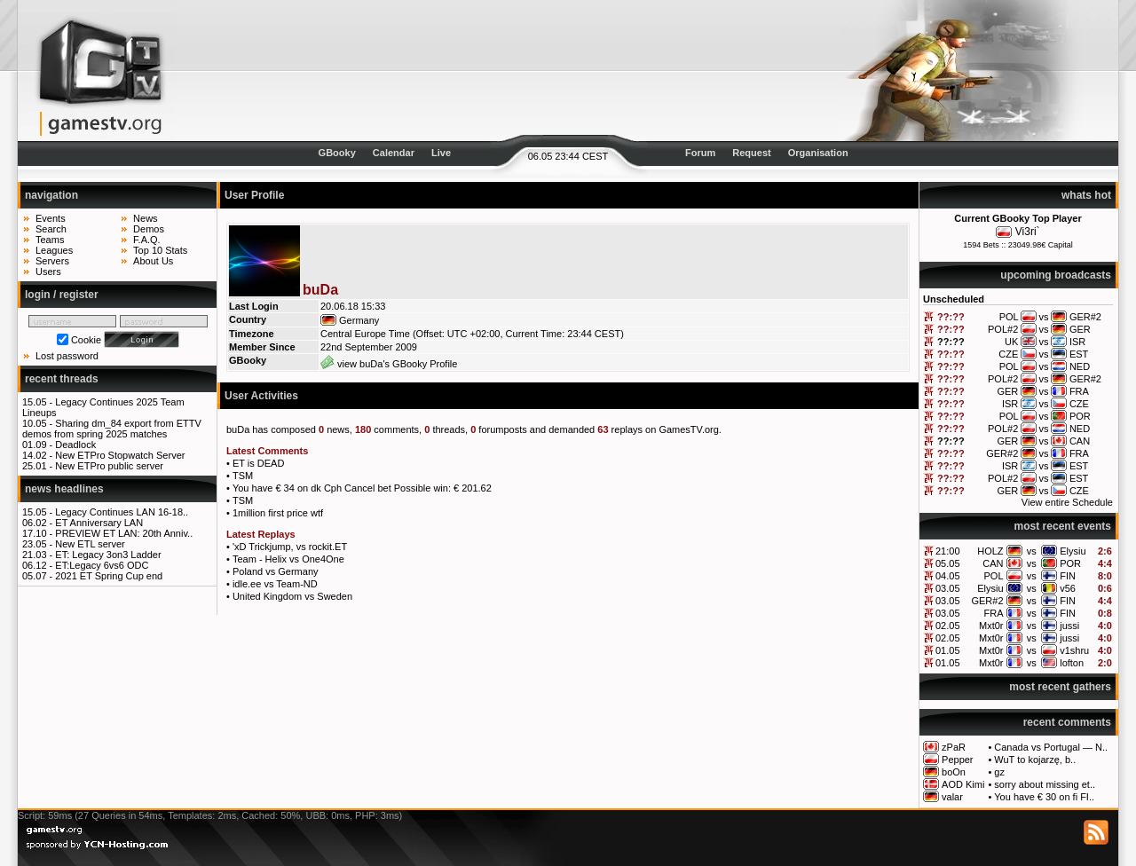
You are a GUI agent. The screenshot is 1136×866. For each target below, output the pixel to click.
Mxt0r (991, 625)
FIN (1068, 576)
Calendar (393, 152)
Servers (52, 261)
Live (441, 152)
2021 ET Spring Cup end (108, 576)
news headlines (64, 489)
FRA (994, 613)
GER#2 (987, 600)
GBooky (337, 152)
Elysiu (1072, 551)
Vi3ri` (1027, 231)
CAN (992, 563)
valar (952, 796)
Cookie (86, 340)
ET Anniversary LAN (99, 522)
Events (51, 218)
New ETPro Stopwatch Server (120, 455)
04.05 (947, 576)
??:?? (951, 316)
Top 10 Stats (160, 250)
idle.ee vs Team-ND (275, 584)
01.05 (947, 650)
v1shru (1074, 650)
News (145, 218)
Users (48, 271)
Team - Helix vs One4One (288, 559)
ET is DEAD (258, 463)
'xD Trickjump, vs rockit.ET (290, 546)
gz (999, 772)
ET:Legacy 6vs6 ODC (101, 565)
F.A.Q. (147, 239)
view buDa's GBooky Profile (388, 363)
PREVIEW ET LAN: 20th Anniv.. (124, 533)
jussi (1069, 625)
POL (994, 576)
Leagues (54, 250)
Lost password (67, 355)
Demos (148, 229)
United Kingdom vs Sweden (292, 596)
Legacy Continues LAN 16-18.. (121, 512)
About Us (153, 261)
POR (1070, 563)
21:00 (947, 551)
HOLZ (990, 551)
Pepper (957, 759)
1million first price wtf (278, 513)
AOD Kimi (963, 784)
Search (51, 229)
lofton (1072, 662)
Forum (700, 152)
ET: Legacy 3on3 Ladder (108, 554)
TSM (243, 475)
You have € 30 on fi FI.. (1044, 796)
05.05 (947, 563)
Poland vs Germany (276, 571)
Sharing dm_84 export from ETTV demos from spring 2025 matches (111, 428)
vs (1032, 551)
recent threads (62, 379)
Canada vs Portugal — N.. (1051, 747)
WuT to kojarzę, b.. (1035, 759)
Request (751, 152)
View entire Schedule (1067, 502)
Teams (50, 239)
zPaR (954, 747)
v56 (1068, 588)
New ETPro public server (109, 466)
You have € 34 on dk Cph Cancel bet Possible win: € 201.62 (362, 488)
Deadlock (75, 444)
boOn (954, 772)
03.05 (947, 588)
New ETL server (89, 544)
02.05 (947, 625)
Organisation (818, 152)
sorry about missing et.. (1044, 784)
